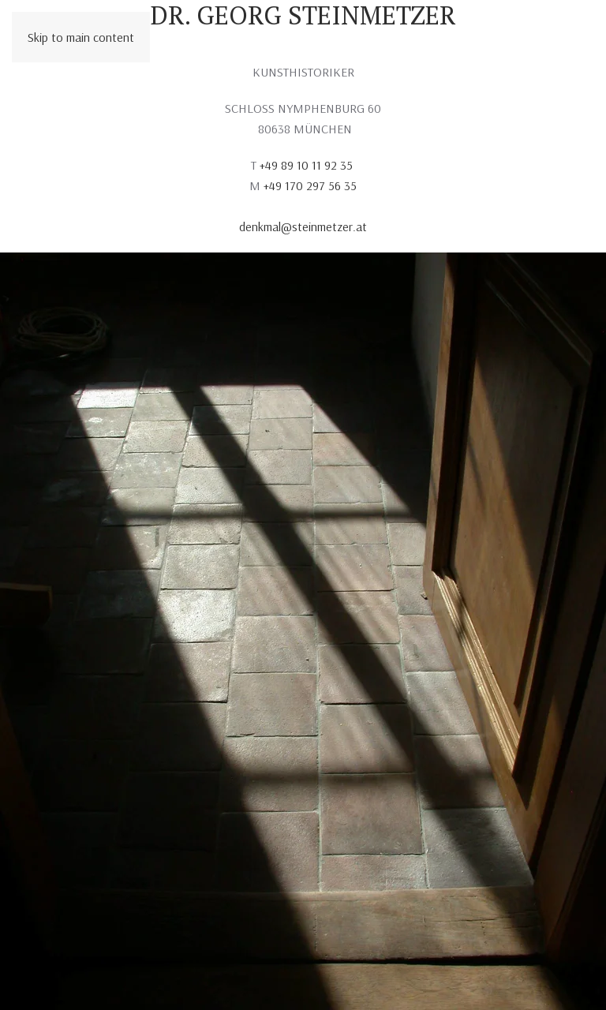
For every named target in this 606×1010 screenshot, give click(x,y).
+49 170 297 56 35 (310, 185)
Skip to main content (81, 37)
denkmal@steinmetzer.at (303, 226)
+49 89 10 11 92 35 (308, 165)
